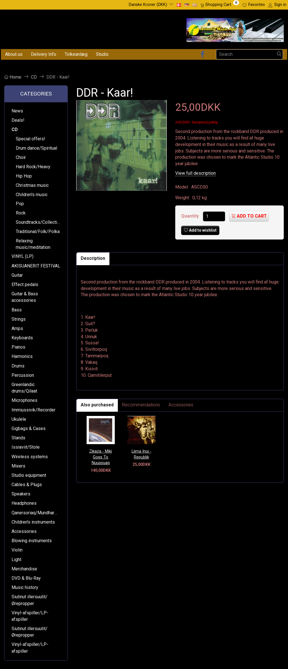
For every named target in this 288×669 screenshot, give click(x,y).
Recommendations (141, 404)
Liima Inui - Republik (141, 454)
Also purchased (97, 404)
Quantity (190, 216)
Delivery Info (43, 54)
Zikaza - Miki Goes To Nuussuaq (100, 457)
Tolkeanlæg (76, 54)
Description (93, 258)
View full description (195, 173)
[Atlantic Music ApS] (235, 29)
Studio (102, 54)
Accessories (180, 404)
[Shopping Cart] (220, 5)
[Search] (279, 54)
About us (13, 54)
